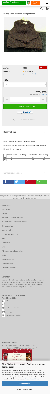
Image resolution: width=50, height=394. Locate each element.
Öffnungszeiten (7, 226)
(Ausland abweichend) (29, 74)
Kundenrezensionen (12, 173)
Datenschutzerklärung (32, 379)
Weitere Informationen (25, 389)
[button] (8, 182)
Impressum (6, 209)
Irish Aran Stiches (8, 259)
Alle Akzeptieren (25, 383)
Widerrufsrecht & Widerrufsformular (14, 222)
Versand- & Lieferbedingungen (12, 217)
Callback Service (7, 264)
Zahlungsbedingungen (10, 234)
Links (3, 247)
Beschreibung (9, 132)
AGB (3, 238)
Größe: (5, 80)
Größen (4, 255)
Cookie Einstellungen (9, 267)
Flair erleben (6, 243)
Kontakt (4, 213)
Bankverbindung (7, 230)
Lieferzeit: (7, 71)
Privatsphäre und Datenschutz (12, 251)
